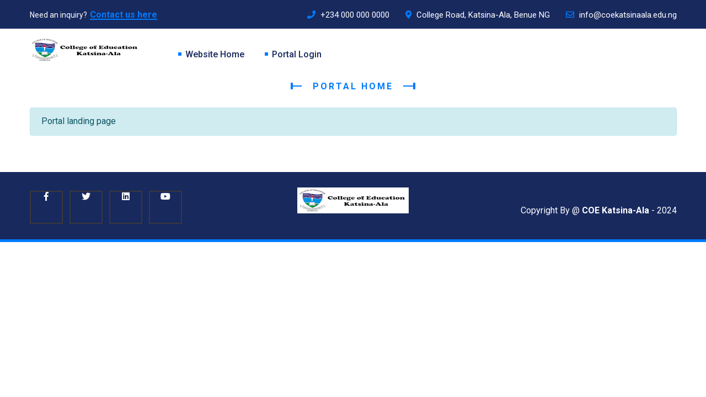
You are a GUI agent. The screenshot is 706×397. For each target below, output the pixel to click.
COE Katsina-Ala (615, 210)
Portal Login (297, 54)
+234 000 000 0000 (348, 15)
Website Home (214, 54)
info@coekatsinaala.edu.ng (621, 15)
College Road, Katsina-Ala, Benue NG (477, 15)
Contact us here (123, 14)
